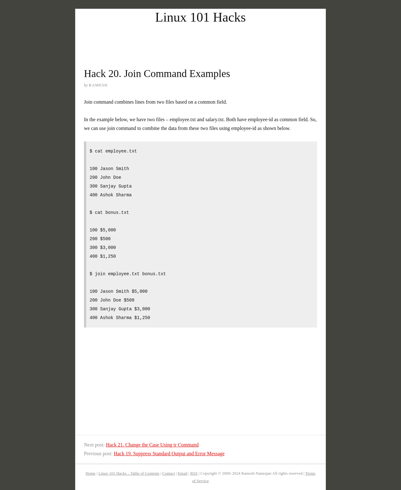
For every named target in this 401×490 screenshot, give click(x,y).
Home (91, 473)
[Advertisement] (200, 40)
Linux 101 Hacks (200, 17)
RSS (194, 473)
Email (182, 473)
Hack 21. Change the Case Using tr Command (152, 444)
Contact (168, 473)
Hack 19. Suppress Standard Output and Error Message (169, 453)
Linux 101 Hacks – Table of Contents (128, 473)
